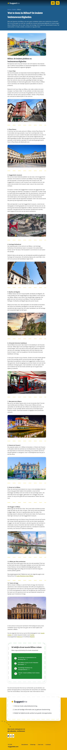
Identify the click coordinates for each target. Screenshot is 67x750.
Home (9, 9)
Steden (14, 9)
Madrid (32, 637)
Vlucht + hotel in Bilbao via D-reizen (29, 673)
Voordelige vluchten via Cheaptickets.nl (25, 668)
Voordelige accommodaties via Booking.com (27, 658)
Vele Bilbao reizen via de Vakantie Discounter (28, 663)
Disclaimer (24, 744)
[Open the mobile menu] (52, 4)
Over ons (40, 744)
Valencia (19, 637)
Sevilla (32, 635)
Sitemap (32, 744)
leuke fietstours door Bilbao (24, 576)
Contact (48, 744)
